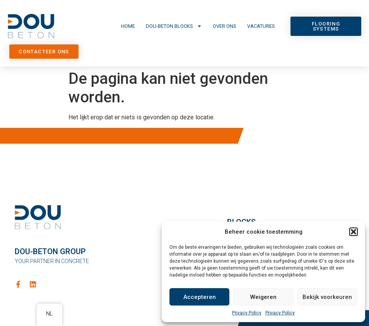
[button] (353, 232)
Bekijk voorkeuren (327, 297)
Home (128, 26)
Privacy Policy (246, 313)
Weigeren (263, 297)
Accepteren (199, 297)
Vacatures (261, 26)
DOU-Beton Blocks (174, 26)
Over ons (224, 26)
